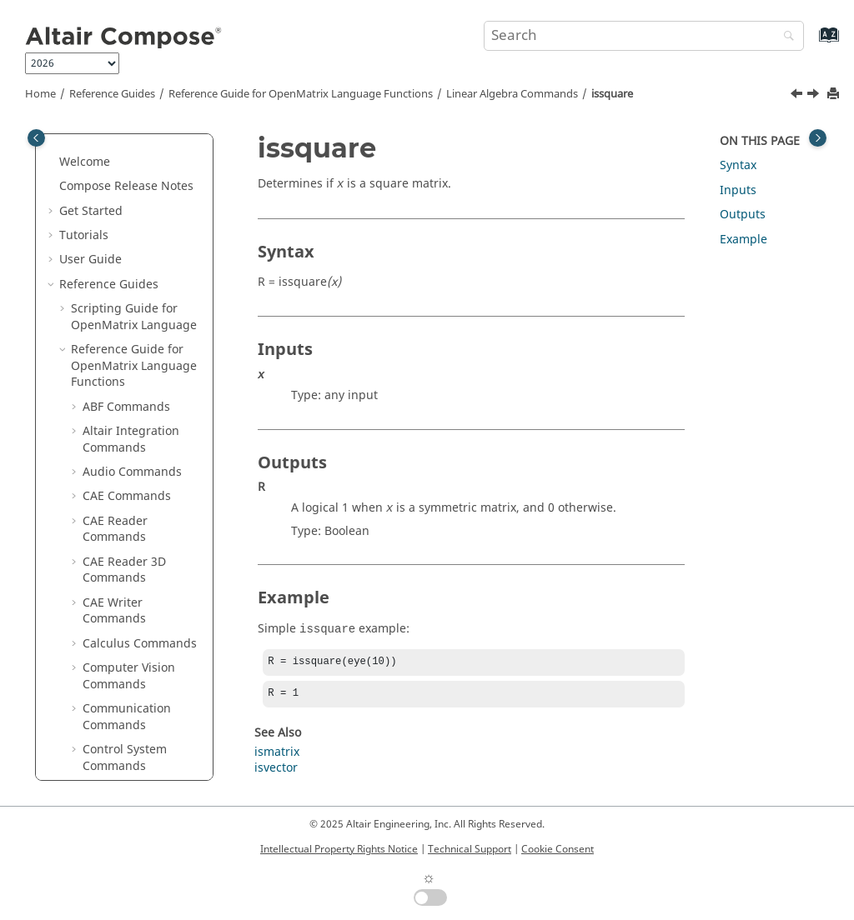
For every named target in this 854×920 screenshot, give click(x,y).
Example (743, 239)
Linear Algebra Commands (512, 94)
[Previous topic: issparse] (798, 96)
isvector (276, 771)
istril (106, 413)
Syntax (738, 165)
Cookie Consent (557, 849)
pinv (106, 707)
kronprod (120, 487)
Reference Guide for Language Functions (300, 94)
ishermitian (126, 315)
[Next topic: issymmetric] (814, 96)
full (103, 143)
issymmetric (128, 389)
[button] (87, 144)
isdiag (111, 291)
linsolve (115, 535)
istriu (108, 438)
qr (100, 732)
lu (99, 560)
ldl (101, 511)
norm (109, 609)
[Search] (784, 37)
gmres (112, 193)
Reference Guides (112, 94)
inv (102, 242)
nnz (104, 584)
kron (106, 462)
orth (106, 658)
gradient (118, 169)
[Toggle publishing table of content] (36, 138)
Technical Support (469, 849)
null (105, 633)
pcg (104, 683)
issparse (117, 339)
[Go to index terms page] (811, 43)
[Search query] (644, 36)
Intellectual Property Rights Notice (339, 849)
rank (106, 756)
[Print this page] (834, 94)
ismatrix (276, 755)
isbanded (120, 266)
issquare (612, 94)
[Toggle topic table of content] (817, 138)
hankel (113, 217)
